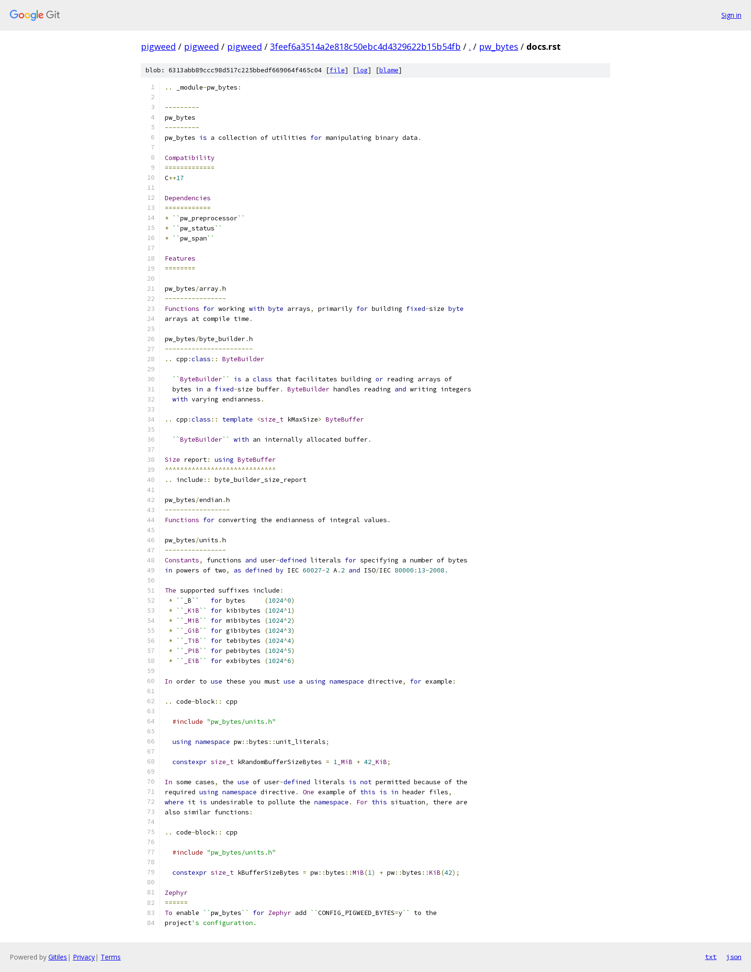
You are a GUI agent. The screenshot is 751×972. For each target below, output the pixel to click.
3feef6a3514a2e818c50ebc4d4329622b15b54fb (365, 46)
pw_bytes (498, 46)
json (733, 956)
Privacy (84, 956)
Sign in (731, 15)
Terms (111, 956)
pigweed (158, 46)
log (362, 70)
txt (711, 956)
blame (388, 70)
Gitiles (57, 956)
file (337, 70)
